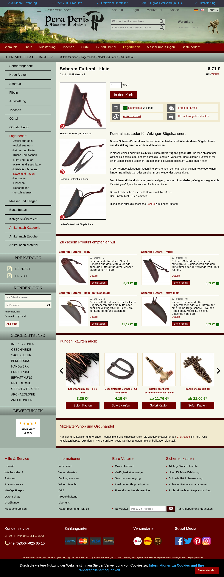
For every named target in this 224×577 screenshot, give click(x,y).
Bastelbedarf (190, 47)
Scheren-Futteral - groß (74, 251)
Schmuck (10, 47)
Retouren (10, 478)
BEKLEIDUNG (20, 360)
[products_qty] (116, 85)
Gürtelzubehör (106, 47)
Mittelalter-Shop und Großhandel (87, 426)
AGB (61, 490)
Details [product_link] (94, 275)
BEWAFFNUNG (21, 377)
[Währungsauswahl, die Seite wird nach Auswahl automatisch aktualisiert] (213, 10)
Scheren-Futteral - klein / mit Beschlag (84, 292)
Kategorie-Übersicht (23, 219)
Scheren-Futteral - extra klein (160, 292)
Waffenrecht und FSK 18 (73, 508)
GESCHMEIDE (21, 349)
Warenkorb (185, 21)
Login (135, 10)
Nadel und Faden (108, 57)
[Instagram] (206, 541)
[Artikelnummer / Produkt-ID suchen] (138, 27)
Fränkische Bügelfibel (197, 388)
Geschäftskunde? (58, 10)
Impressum (65, 466)
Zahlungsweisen (68, 478)
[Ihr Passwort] (28, 305)
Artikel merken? (132, 116)
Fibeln (28, 47)
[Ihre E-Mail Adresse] (28, 297)
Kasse (174, 10)
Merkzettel (154, 10)
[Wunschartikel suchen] (138, 22)
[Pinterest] (197, 541)
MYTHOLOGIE (21, 383)
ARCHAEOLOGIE (23, 394)
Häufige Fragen (14, 490)
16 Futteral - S (129, 57)
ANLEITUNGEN (21, 400)
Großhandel (183, 436)
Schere (151, 203)
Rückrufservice (14, 484)
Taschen (68, 47)
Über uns (64, 502)
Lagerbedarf (88, 57)
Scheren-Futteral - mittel (157, 251)
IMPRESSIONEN (22, 344)
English (21, 276)
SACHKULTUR (21, 355)
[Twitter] (188, 541)
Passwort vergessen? (15, 316)
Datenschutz (12, 496)
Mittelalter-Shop (69, 57)
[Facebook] (179, 541)
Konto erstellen (12, 311)
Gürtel (85, 47)
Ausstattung (47, 47)
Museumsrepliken (16, 508)
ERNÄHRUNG (20, 372)
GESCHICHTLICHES (25, 388)
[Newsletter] (171, 509)
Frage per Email (187, 107)
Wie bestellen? (14, 472)
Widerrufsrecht (67, 484)
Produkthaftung (67, 496)
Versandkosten (67, 472)
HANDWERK (20, 366)
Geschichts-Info (28, 335)
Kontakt (117, 10)
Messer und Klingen (161, 47)
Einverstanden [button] (207, 570)
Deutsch (22, 268)
